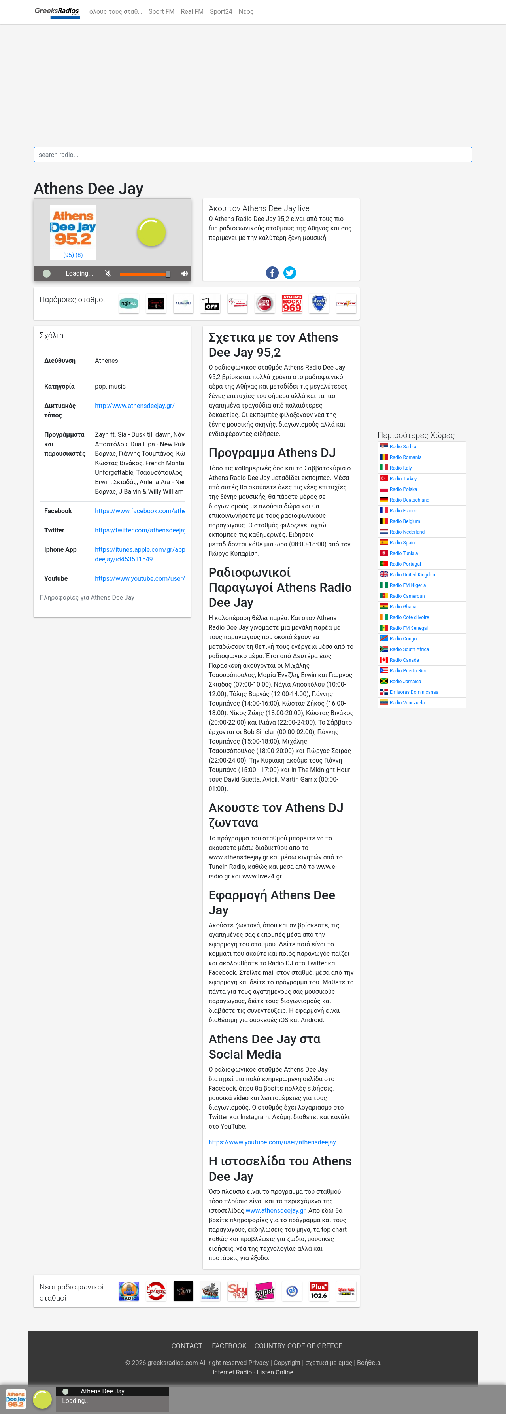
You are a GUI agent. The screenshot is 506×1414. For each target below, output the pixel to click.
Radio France (403, 510)
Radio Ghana (403, 607)
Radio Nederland (407, 532)
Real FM (192, 11)
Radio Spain (402, 543)
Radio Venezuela (407, 703)
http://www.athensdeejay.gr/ (135, 406)
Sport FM (161, 11)
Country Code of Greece (299, 1346)
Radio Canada (404, 660)
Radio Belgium (405, 521)
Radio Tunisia (404, 553)
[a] (42, 1399)
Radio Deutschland (409, 500)
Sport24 (221, 11)
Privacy (258, 1363)
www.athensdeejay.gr (275, 1210)
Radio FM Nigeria (408, 585)
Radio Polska (403, 489)
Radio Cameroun (407, 596)
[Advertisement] (253, 85)
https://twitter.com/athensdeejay (141, 530)
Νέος (246, 11)
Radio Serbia (403, 446)
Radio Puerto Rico (408, 671)
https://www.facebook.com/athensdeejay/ (154, 511)
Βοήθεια (369, 1363)
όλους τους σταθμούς (117, 11)
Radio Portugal (405, 564)
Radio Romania (406, 457)
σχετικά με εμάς (328, 1363)
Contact (186, 1346)
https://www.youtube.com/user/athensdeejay (158, 578)
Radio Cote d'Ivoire (409, 617)
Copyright (287, 1363)
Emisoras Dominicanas (414, 692)
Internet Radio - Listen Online (253, 1372)
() (68, 255)
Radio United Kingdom (413, 575)
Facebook (229, 1346)
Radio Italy (401, 468)
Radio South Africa (409, 649)
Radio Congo (403, 639)
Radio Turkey (403, 478)
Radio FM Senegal (409, 628)
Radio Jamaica (405, 681)
